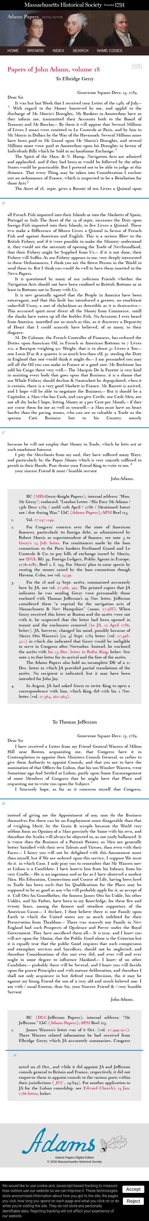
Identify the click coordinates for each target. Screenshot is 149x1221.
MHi (39, 496)
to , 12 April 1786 (110, 625)
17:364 (45, 696)
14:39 (66, 574)
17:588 (108, 608)
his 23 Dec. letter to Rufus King (77, 651)
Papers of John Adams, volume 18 (54, 69)
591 (74, 587)
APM (107, 512)
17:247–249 (43, 519)
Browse (35, 51)
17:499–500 (117, 1029)
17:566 (62, 587)
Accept (133, 1189)
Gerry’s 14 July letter (39, 542)
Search (80, 51)
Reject (133, 1201)
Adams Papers (85, 512)
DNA (30, 559)
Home (13, 51)
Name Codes (109, 51)
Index (58, 51)
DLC (42, 1017)
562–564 (60, 696)
